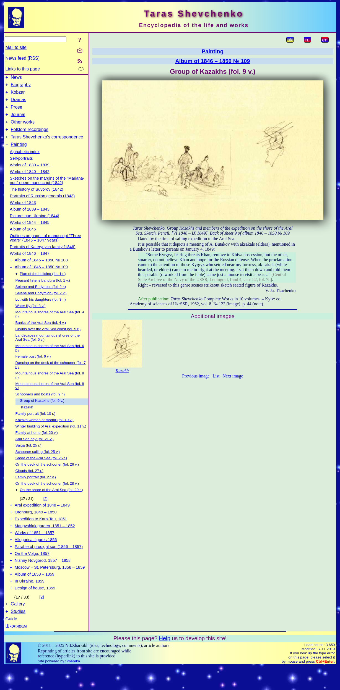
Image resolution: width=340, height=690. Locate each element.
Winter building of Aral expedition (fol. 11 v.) (50, 437)
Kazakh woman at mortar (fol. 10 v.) (44, 431)
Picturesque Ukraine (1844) (34, 224)
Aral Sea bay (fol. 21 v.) (34, 450)
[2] (45, 510)
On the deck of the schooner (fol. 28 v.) (47, 494)
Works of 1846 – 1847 (30, 261)
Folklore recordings (29, 136)
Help (164, 662)
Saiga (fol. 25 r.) (28, 456)
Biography (21, 86)
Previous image (195, 376)
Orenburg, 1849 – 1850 (36, 525)
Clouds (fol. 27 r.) (29, 482)
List (216, 376)
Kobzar (18, 94)
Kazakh (27, 418)
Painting (19, 152)
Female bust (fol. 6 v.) (33, 367)
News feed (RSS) (23, 58)
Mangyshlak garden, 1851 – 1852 (45, 541)
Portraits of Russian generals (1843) (42, 204)
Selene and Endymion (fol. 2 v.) (41, 303)
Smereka (72, 685)
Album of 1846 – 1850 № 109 (41, 277)
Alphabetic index (25, 160)
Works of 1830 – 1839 (30, 173)
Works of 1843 (23, 211)
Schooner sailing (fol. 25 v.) (37, 463)
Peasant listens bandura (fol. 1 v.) (42, 291)
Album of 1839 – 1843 (30, 217)
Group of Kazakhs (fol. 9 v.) (42, 412)
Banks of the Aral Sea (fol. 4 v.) (40, 333)
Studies (18, 635)
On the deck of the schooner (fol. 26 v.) (47, 475)
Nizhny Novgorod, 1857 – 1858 (43, 579)
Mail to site (16, 47)
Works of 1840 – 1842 (30, 180)
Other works (23, 127)
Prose (16, 111)
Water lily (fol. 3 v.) (30, 316)
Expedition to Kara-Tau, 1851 (41, 533)
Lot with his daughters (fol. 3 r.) (40, 310)
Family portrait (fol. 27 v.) (35, 488)
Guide (11, 643)
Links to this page (23, 69)
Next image (233, 376)
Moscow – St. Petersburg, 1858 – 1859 (50, 587)
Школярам (16, 650)
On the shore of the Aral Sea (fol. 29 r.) (51, 501)
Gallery (18, 627)
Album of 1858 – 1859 (34, 595)
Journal (18, 119)
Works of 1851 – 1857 (34, 548)
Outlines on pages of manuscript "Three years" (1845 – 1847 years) (45, 246)
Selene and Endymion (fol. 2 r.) (40, 297)
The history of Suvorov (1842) (36, 197)
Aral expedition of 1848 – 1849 (42, 517)
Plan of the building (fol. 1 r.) (43, 284)
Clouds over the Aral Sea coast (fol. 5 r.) (48, 339)
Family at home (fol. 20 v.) (36, 444)
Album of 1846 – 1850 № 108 (41, 269)
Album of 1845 (23, 237)
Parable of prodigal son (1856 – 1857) (49, 564)
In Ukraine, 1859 (30, 602)
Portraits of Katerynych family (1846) (43, 255)
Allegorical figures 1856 (36, 556)
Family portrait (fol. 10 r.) (35, 425)
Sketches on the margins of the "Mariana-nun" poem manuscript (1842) (47, 188)
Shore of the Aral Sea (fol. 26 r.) (41, 469)
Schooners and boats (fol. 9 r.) (40, 405)
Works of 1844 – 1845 (30, 231)
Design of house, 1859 (35, 610)
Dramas (18, 103)
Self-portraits (21, 166)
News (16, 78)
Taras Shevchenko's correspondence (47, 144)
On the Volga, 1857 (32, 572)
